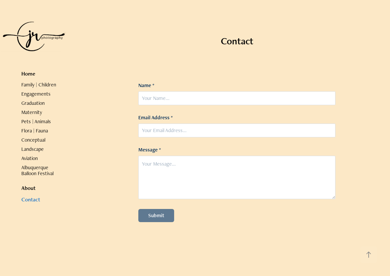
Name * (146, 85)
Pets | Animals (36, 121)
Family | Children (38, 84)
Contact (30, 199)
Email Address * (155, 117)
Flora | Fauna (34, 130)
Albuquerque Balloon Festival (37, 170)
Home (28, 73)
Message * (149, 149)
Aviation (29, 158)
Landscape (32, 149)
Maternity (31, 112)
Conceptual (33, 139)
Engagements (36, 93)
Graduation (33, 103)
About (28, 188)
